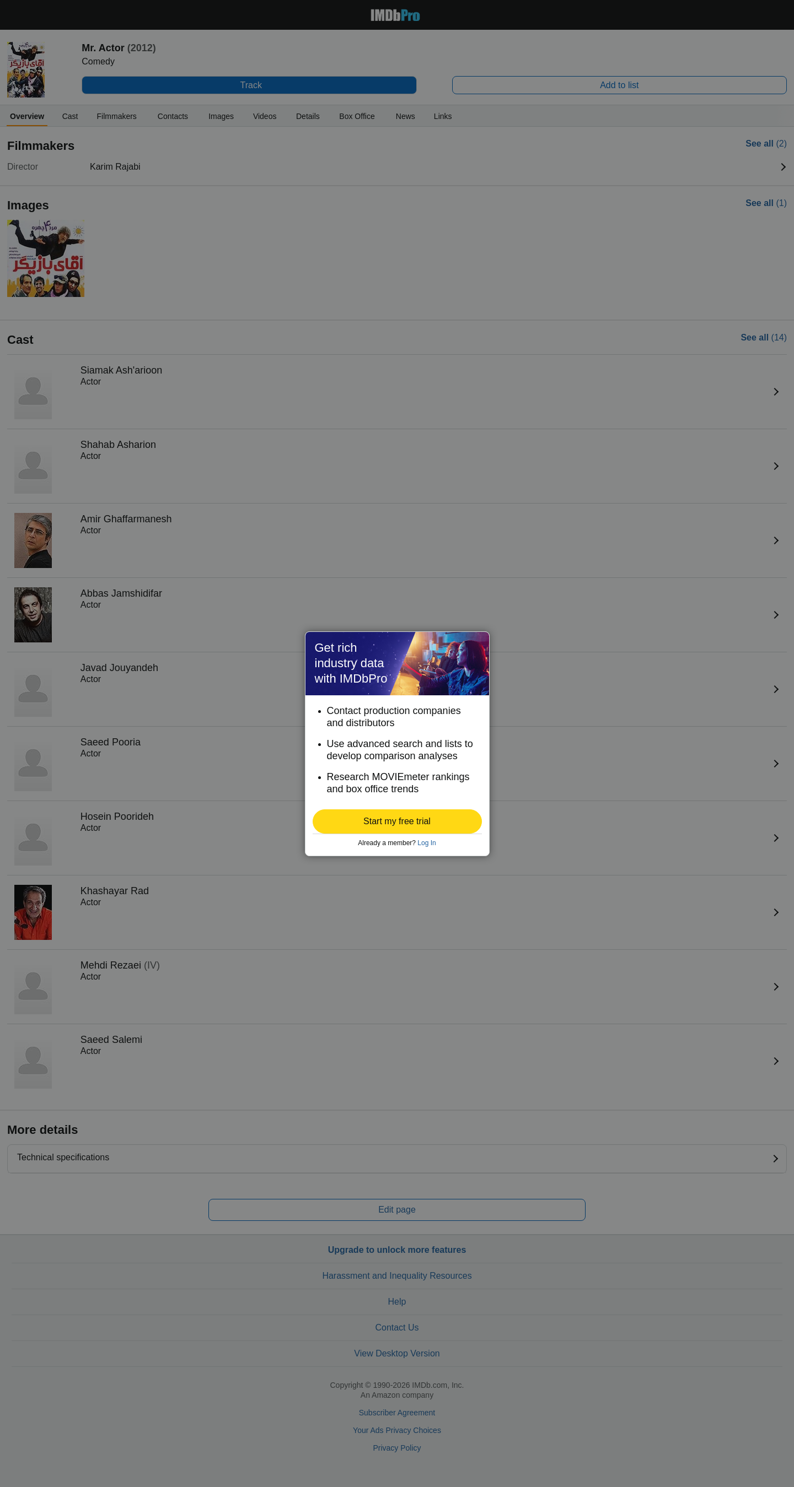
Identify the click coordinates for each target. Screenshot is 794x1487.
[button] (397, 821)
